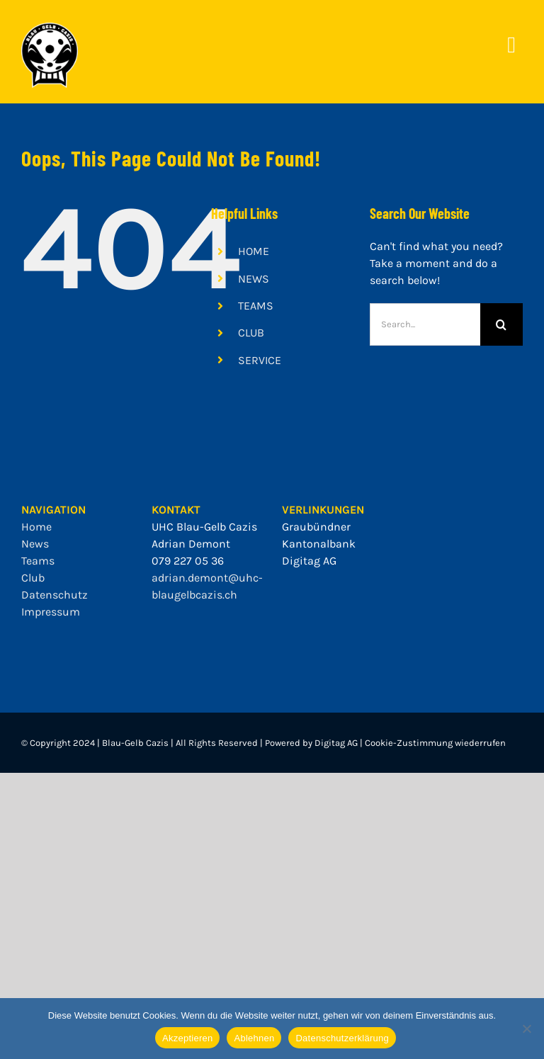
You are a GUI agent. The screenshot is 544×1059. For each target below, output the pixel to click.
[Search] (501, 324)
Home (36, 526)
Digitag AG (309, 560)
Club (33, 577)
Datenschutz (54, 594)
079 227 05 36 (188, 560)
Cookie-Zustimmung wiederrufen (435, 742)
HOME (253, 251)
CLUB (251, 332)
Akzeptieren (187, 1038)
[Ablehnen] (526, 1028)
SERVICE (259, 360)
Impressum (50, 611)
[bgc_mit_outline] (49, 28)
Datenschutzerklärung (341, 1038)
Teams (38, 560)
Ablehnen (254, 1038)
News (35, 543)
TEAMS (255, 305)
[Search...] (425, 324)
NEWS (253, 278)
